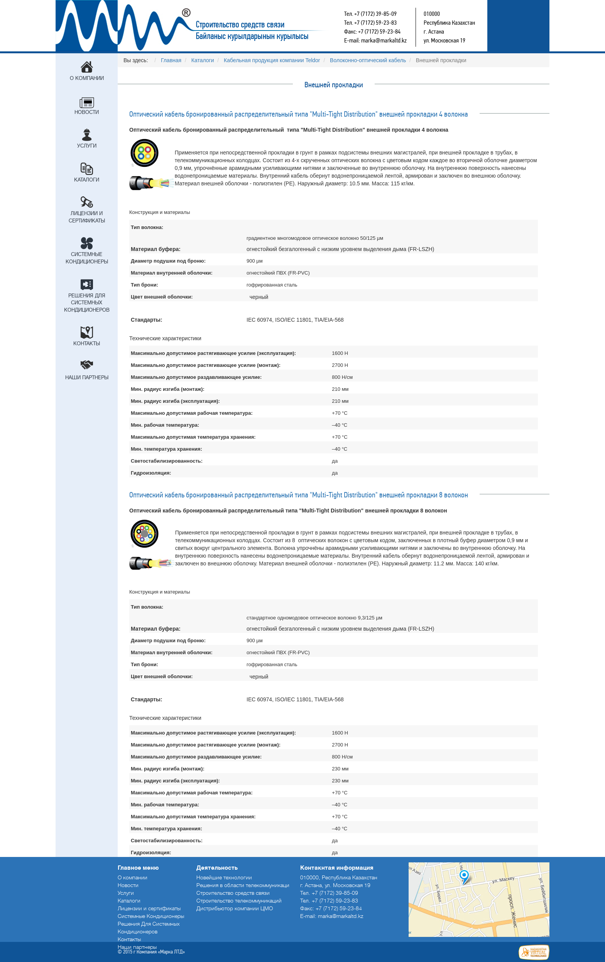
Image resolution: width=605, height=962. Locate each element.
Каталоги (86, 180)
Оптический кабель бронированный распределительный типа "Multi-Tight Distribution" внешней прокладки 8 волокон (298, 494)
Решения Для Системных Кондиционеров (87, 303)
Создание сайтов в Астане (534, 952)
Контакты (86, 343)
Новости (86, 112)
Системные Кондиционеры (87, 258)
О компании (87, 78)
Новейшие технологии (224, 877)
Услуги (86, 146)
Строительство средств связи (220, 25)
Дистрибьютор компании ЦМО (234, 908)
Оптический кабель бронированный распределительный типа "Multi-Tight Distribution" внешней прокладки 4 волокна (298, 114)
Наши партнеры (86, 377)
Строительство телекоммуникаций (239, 901)
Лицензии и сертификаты (87, 217)
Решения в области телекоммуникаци (242, 885)
